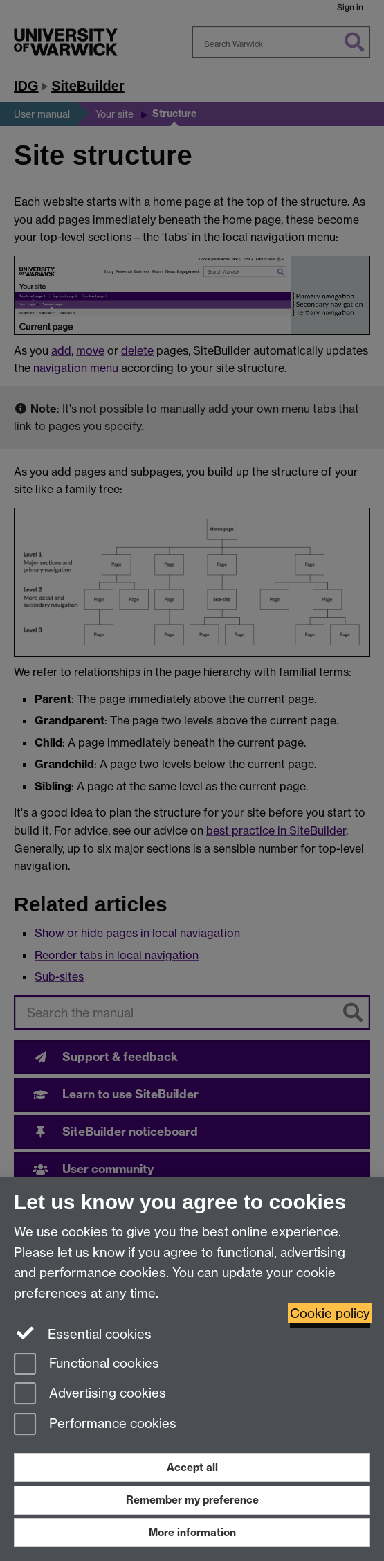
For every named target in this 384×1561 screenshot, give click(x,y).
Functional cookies (86, 1364)
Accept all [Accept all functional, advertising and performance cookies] (192, 1467)
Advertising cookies (90, 1394)
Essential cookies (83, 1333)
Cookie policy (330, 1313)
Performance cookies (95, 1425)
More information (192, 1532)
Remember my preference (192, 1499)
